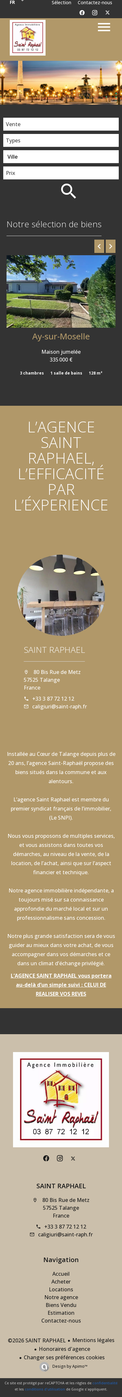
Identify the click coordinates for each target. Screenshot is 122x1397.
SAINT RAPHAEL (54, 649)
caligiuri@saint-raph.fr (59, 706)
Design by (69, 1366)
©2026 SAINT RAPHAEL (37, 1340)
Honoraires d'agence (64, 1348)
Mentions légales (93, 1340)
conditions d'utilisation (45, 1389)
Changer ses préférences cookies (64, 1357)
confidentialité (104, 1382)
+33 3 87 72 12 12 (53, 698)
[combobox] (61, 124)
